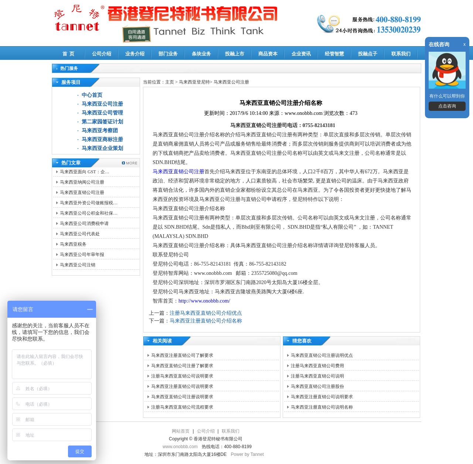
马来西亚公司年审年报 (82, 254)
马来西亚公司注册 (102, 104)
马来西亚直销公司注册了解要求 (182, 365)
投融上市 (234, 54)
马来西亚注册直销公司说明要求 (182, 386)
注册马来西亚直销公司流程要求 (182, 407)
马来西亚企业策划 (102, 148)
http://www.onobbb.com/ (204, 301)
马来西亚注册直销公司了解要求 (182, 355)
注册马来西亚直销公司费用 (317, 365)
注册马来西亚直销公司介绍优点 (206, 313)
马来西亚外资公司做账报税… (89, 202)
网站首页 (181, 431)
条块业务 (201, 54)
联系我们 (401, 54)
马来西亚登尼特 (194, 82)
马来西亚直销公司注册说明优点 (322, 355)
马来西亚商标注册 (102, 139)
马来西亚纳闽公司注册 (82, 182)
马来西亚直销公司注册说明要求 (182, 396)
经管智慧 (334, 54)
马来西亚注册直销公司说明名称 (322, 407)
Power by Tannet (247, 454)
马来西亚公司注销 (77, 264)
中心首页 (92, 95)
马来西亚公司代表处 (80, 233)
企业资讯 (301, 54)
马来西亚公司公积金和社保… (89, 213)
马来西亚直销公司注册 (82, 192)
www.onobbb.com (180, 446)
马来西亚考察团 (100, 130)
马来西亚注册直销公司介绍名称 (206, 321)
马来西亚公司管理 (102, 113)
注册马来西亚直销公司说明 (317, 376)
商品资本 (268, 54)
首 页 (68, 54)
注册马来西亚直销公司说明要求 (182, 376)
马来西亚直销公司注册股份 (317, 386)
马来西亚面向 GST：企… (84, 171)
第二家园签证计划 (102, 121)
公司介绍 (101, 54)
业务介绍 (134, 54)
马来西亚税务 (73, 244)
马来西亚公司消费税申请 (84, 223)
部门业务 (168, 54)
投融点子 (367, 54)
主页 (169, 82)
